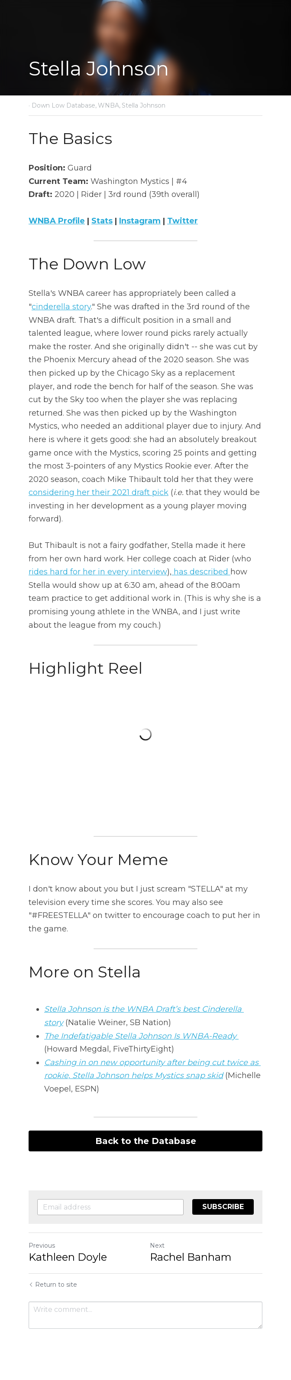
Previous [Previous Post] (42, 1245)
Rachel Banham (191, 1257)
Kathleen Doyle (68, 1257)
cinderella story (61, 306)
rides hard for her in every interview (98, 572)
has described (200, 572)
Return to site (53, 1284)
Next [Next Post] (157, 1245)
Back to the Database (145, 1141)
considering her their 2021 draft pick (98, 492)
